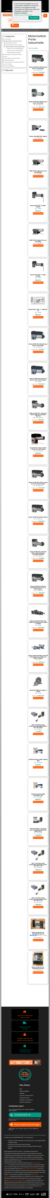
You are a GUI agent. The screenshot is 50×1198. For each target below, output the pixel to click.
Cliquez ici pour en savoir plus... (23, 15)
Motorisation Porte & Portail (12, 30)
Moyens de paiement (25, 1102)
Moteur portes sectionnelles (15, 50)
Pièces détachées (9, 66)
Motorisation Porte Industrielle (30, 30)
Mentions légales (24, 1091)
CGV (21, 1089)
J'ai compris (34, 18)
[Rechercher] (45, 15)
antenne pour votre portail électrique (16, 1180)
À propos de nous (25, 1097)
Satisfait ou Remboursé (26, 1100)
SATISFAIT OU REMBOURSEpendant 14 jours (25, 1014)
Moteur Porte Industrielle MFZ (15, 48)
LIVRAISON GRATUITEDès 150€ (25, 1025)
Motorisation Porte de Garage (14, 45)
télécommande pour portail (30, 1168)
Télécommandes (9, 60)
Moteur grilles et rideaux (13, 52)
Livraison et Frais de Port (26, 1095)
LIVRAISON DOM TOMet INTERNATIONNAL (25, 1048)
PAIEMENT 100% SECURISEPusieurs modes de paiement (25, 1037)
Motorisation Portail (11, 43)
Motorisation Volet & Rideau (12, 58)
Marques (22, 1093)
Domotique (7, 39)
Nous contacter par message (25, 1124)
